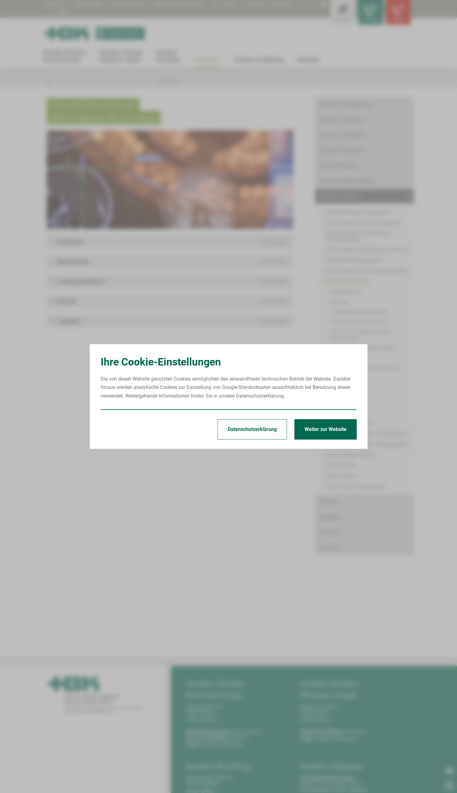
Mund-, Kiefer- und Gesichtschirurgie (365, 367)
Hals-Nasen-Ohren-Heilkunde (358, 321)
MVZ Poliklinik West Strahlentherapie (366, 271)
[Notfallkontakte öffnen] (398, 12)
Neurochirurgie (169, 80)
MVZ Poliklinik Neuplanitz (354, 260)
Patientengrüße (127, 4)
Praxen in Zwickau (96, 80)
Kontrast (282, 4)
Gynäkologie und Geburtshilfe (358, 311)
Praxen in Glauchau (341, 120)
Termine (328, 532)
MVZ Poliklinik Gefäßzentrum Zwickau (368, 250)
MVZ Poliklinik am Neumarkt (357, 212)
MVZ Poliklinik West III (350, 455)
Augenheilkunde (345, 292)
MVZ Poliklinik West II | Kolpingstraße (367, 444)
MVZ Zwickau (341, 476)
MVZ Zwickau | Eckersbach (355, 486)
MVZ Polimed (341, 465)
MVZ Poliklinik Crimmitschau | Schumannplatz (359, 236)
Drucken (255, 4)
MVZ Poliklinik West (134, 80)
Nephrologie (342, 377)
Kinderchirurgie (344, 358)
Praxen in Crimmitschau (346, 104)
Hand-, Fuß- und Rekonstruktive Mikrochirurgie (360, 335)
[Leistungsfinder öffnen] (342, 12)
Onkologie (340, 397)
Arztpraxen (65, 80)
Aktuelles (329, 517)
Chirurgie (339, 301)
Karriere (328, 502)
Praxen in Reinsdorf (341, 150)
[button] (170, 242)
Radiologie (340, 407)
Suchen (224, 4)
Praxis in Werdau (338, 166)
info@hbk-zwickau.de (221, 744)
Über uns (56, 4)
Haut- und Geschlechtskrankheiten (363, 348)
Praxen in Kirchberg (341, 135)
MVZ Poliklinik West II (349, 423)
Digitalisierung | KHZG (178, 4)
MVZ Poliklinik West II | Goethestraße (366, 434)
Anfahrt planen (202, 719)
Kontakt (328, 547)
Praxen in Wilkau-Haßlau (346, 181)
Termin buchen (118, 33)
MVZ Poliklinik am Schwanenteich (363, 223)
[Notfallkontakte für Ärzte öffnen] (370, 12)
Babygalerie (88, 4)
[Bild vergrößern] (170, 179)
